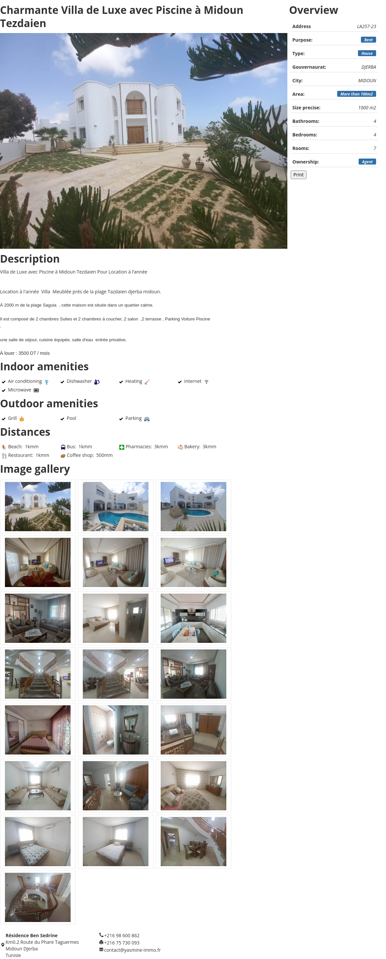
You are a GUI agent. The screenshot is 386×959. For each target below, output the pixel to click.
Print (298, 174)
